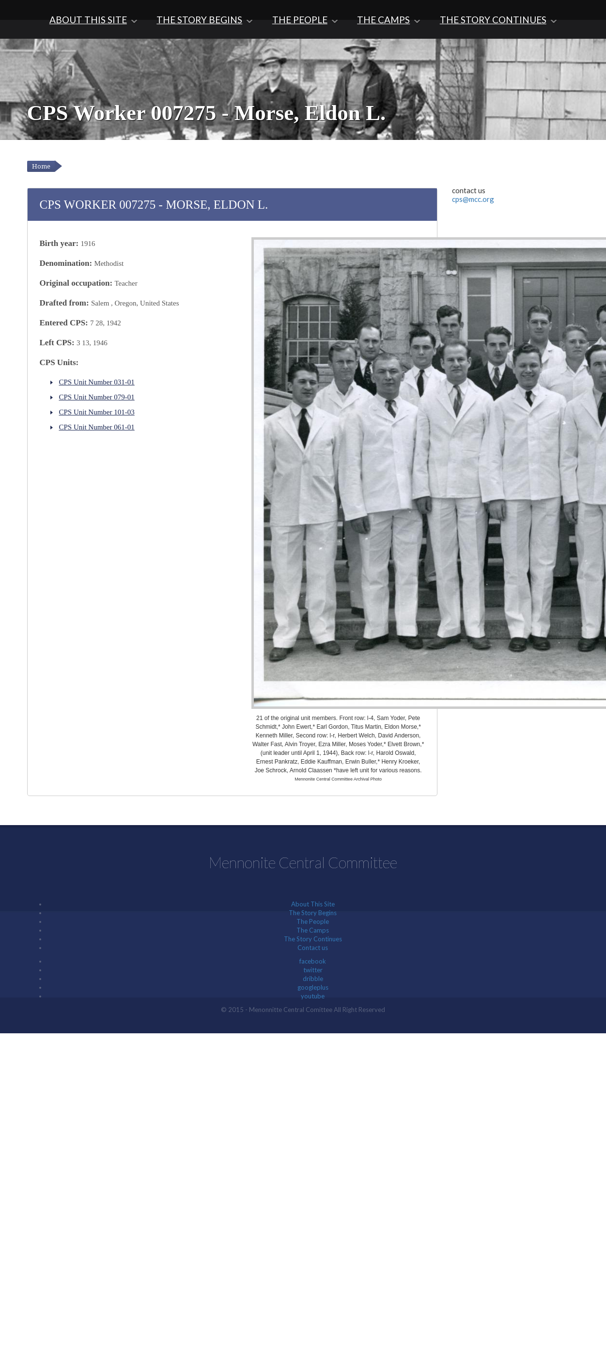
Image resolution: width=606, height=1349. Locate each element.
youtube (313, 996)
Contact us (312, 947)
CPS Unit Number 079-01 (97, 397)
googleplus (312, 987)
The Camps (383, 19)
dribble (313, 978)
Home (41, 166)
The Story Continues (493, 19)
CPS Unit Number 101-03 (97, 412)
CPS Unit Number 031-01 (97, 382)
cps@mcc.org (473, 199)
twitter (313, 970)
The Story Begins (199, 19)
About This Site (88, 19)
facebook (312, 961)
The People (299, 19)
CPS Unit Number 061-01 (97, 427)
